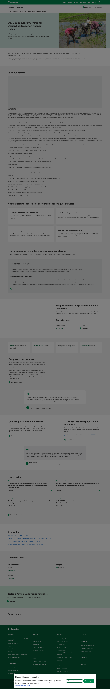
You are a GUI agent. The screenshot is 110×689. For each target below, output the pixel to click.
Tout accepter (88, 681)
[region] (55, 681)
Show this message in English (22, 685)
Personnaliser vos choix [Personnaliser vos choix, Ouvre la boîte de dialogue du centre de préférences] (74, 681)
